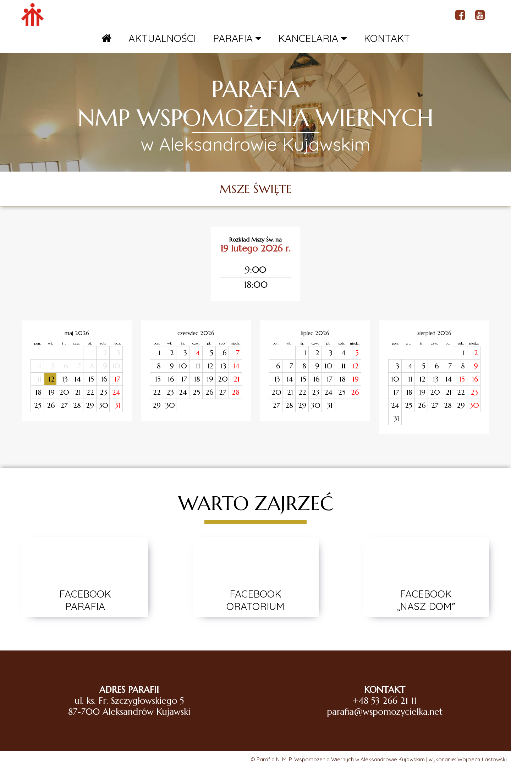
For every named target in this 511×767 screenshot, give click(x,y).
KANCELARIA (312, 38)
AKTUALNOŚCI (162, 38)
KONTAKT (387, 38)
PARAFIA (237, 38)
